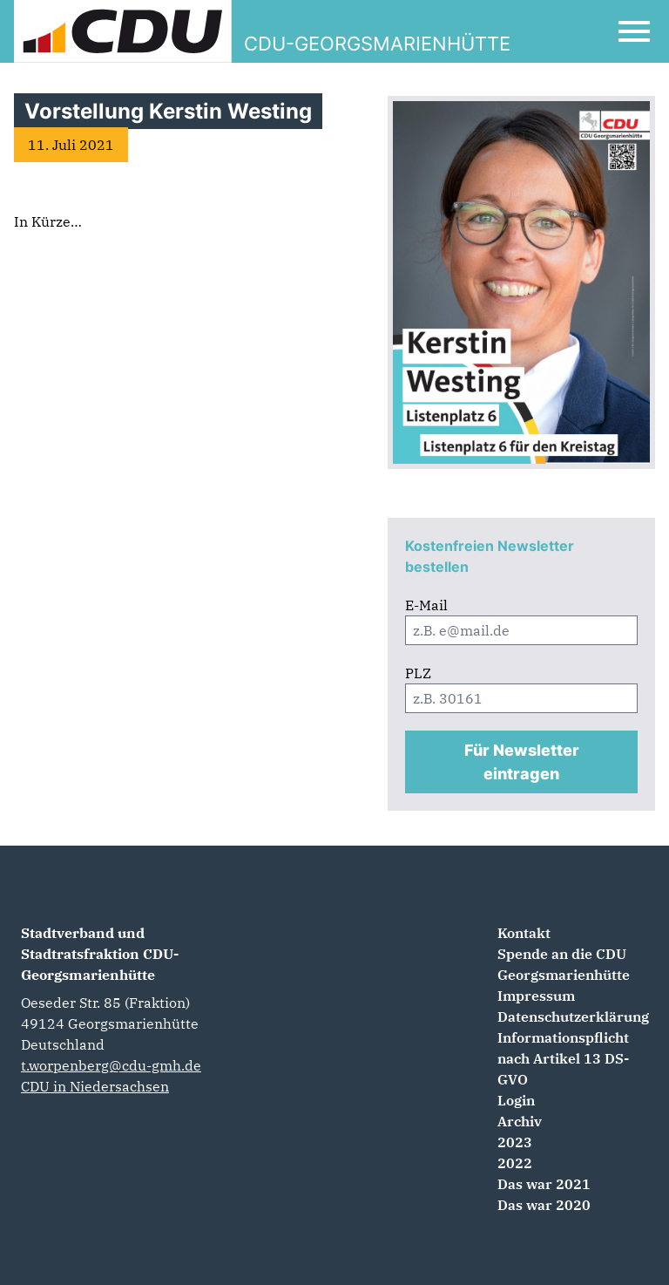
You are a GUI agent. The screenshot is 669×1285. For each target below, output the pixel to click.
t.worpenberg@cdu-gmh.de (111, 1065)
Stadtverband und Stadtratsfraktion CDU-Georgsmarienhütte (100, 953)
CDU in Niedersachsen (95, 1086)
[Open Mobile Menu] (634, 31)
